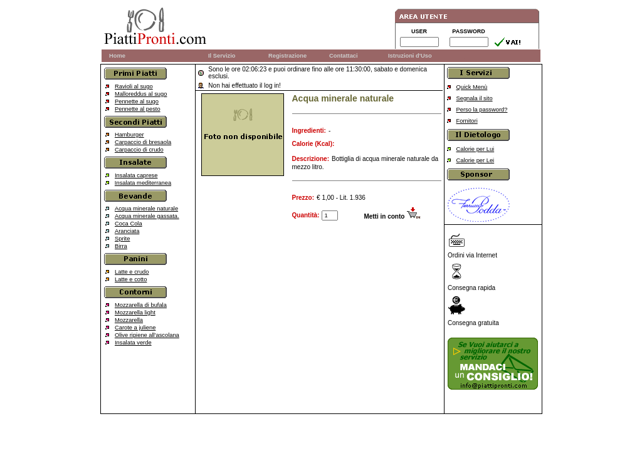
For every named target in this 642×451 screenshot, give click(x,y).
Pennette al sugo (137, 101)
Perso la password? (482, 109)
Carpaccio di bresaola (143, 142)
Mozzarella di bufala (141, 305)
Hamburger (129, 135)
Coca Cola (128, 223)
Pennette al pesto (137, 109)
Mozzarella (129, 320)
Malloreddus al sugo (141, 94)
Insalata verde (133, 343)
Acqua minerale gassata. (147, 216)
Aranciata (127, 231)
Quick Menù (472, 87)
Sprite (122, 239)
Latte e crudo (132, 272)
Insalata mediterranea (143, 183)
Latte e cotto (131, 279)
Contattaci (343, 56)
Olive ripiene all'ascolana (147, 335)
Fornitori (467, 121)
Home (117, 56)
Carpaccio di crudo (139, 150)
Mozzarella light (135, 312)
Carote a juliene (135, 327)
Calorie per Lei (475, 160)
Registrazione (287, 56)
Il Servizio (222, 56)
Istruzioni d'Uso (410, 56)
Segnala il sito (474, 98)
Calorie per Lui (475, 149)
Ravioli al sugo (134, 86)
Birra (121, 246)
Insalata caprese (136, 175)
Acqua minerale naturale (146, 208)
